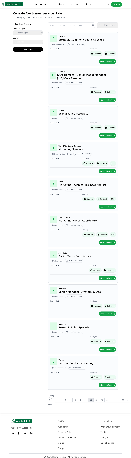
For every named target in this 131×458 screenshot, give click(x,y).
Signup (116, 4)
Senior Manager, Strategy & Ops (79, 291)
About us (63, 426)
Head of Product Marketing (75, 363)
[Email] (13, 433)
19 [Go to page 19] (80, 400)
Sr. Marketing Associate (73, 113)
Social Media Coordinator (74, 256)
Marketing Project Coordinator (78, 220)
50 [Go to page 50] (123, 400)
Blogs (61, 442)
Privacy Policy (65, 432)
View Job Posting (107, 61)
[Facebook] (19, 433)
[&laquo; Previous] (57, 400)
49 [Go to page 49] (117, 400)
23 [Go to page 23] (102, 400)
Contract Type (19, 29)
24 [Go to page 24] (107, 400)
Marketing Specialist (71, 149)
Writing (104, 432)
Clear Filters (28, 49)
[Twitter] (25, 433)
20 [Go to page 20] (86, 400)
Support (62, 448)
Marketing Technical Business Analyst (82, 185)
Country (16, 38)
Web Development (110, 426)
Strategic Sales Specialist (74, 327)
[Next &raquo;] (128, 400)
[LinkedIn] (32, 433)
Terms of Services (67, 437)
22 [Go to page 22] (96, 400)
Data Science (107, 442)
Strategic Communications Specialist (81, 39)
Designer (105, 437)
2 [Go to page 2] (65, 400)
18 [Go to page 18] (75, 400)
